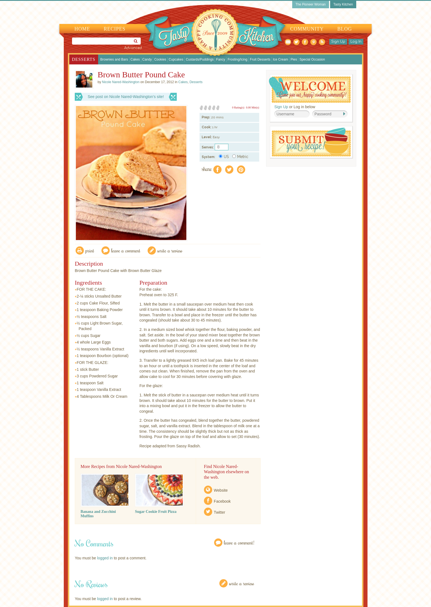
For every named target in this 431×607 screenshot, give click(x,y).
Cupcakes (176, 59)
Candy (147, 59)
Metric (240, 156)
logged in (105, 558)
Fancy (220, 59)
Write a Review (241, 583)
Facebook (222, 501)
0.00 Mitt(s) (252, 107)
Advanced (133, 48)
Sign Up (338, 41)
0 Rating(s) (238, 107)
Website (221, 490)
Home (82, 29)
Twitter (219, 512)
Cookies (160, 59)
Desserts (83, 59)
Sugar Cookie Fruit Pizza (155, 512)
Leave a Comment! (239, 542)
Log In (355, 41)
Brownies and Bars (114, 59)
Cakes (135, 59)
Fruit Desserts (260, 59)
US (224, 156)
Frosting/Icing (237, 59)
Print (89, 250)
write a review (170, 250)
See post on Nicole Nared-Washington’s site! (126, 96)
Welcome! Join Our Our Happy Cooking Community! (310, 90)
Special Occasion (312, 59)
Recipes (114, 29)
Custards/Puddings (200, 59)
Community (307, 29)
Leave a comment (125, 250)
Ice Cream (280, 59)
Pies (294, 59)
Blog (344, 29)
